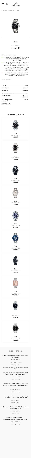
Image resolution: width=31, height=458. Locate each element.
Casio (15, 133)
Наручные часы (11, 10)
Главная (4, 10)
